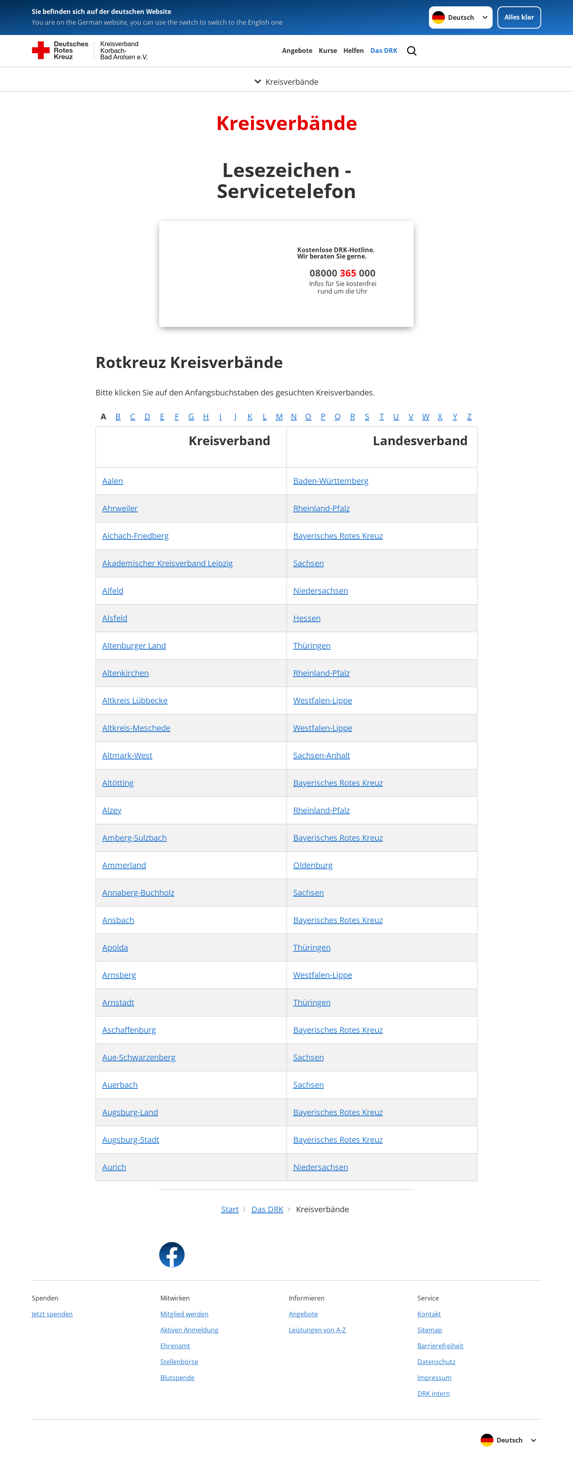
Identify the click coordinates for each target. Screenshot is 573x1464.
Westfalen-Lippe (322, 700)
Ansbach (118, 920)
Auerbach (120, 1084)
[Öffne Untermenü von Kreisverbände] (286, 76)
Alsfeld (114, 618)
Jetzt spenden (52, 1314)
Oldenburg (313, 865)
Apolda (115, 947)
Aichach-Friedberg (135, 535)
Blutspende (177, 1377)
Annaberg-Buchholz (138, 892)
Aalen (112, 480)
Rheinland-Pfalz (321, 508)
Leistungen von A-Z (317, 1330)
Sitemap (429, 1330)
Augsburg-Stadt (130, 1139)
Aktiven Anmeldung (189, 1330)
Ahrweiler (120, 508)
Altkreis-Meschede (136, 727)
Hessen (307, 618)
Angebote (297, 50)
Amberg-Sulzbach (134, 837)
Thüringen (312, 645)
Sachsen (308, 563)
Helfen (353, 50)
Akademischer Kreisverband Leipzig (167, 563)
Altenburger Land (134, 645)
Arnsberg (119, 975)
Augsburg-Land (130, 1112)
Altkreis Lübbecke (135, 700)
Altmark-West (127, 755)
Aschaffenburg (129, 1029)
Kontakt (429, 1314)
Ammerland (124, 865)
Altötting (118, 782)
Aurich (114, 1167)
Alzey (111, 810)
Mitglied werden (184, 1314)
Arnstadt (118, 1002)
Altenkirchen (125, 673)
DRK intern (433, 1393)
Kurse (328, 50)
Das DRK (384, 50)
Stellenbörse (179, 1361)
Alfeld (112, 590)
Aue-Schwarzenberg (138, 1057)
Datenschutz (436, 1361)
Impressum (434, 1377)
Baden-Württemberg (330, 480)
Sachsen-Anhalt (321, 755)
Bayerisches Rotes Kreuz (338, 535)
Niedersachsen (320, 590)
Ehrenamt (175, 1345)
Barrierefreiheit (440, 1345)
